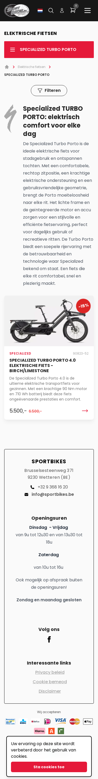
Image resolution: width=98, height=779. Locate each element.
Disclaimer (50, 691)
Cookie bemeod (50, 682)
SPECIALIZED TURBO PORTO (42, 49)
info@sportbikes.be (49, 494)
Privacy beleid (50, 672)
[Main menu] (87, 10)
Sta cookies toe (49, 767)
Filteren (49, 90)
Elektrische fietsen (31, 67)
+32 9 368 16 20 (49, 487)
